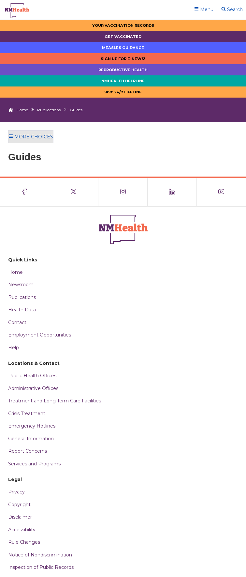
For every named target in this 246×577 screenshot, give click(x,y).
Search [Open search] (232, 9)
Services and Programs (34, 464)
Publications (49, 109)
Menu (203, 9)
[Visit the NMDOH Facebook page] (24, 192)
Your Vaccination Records (123, 25)
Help (13, 348)
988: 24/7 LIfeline (123, 92)
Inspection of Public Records (41, 567)
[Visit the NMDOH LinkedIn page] (172, 192)
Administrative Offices (33, 388)
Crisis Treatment (26, 413)
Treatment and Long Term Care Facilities (54, 401)
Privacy (16, 492)
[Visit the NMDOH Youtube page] (221, 192)
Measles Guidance (123, 47)
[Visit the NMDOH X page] (73, 192)
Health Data (22, 310)
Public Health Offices (32, 376)
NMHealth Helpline (123, 81)
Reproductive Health (123, 70)
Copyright (19, 504)
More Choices (30, 137)
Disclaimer (20, 517)
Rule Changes (24, 542)
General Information (31, 439)
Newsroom (21, 285)
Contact (17, 322)
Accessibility (22, 530)
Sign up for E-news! (123, 58)
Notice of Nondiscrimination (40, 555)
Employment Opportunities (39, 335)
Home (22, 109)
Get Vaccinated (123, 36)
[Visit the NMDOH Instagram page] (123, 192)
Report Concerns (27, 451)
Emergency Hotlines (31, 426)
